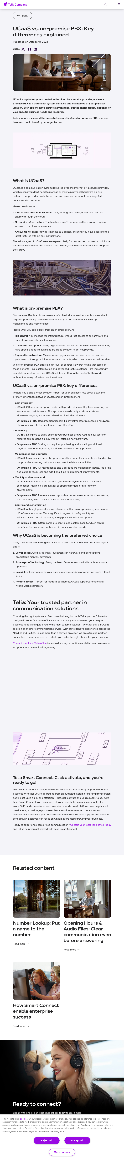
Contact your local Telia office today (90, 824)
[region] (62, 1137)
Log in (112, 4)
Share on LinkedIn (35, 49)
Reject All (46, 1140)
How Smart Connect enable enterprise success (36, 1011)
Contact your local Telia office (30, 643)
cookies (23, 1119)
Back (25, 15)
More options (62, 1152)
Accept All (77, 1140)
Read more (19, 943)
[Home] (15, 4)
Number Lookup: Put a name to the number (36, 928)
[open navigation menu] (118, 4)
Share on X (23, 49)
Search (105, 4)
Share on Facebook (29, 49)
